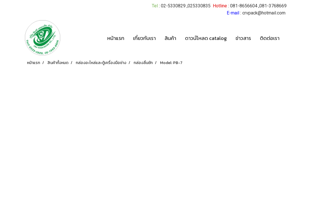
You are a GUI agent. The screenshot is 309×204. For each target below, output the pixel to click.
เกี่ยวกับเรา (144, 38)
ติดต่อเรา (269, 38)
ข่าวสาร (243, 38)
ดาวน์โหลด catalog (206, 38)
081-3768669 (273, 5)
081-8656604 (243, 5)
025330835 (199, 5)
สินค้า (170, 38)
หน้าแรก (115, 38)
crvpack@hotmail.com (263, 13)
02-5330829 (173, 5)
